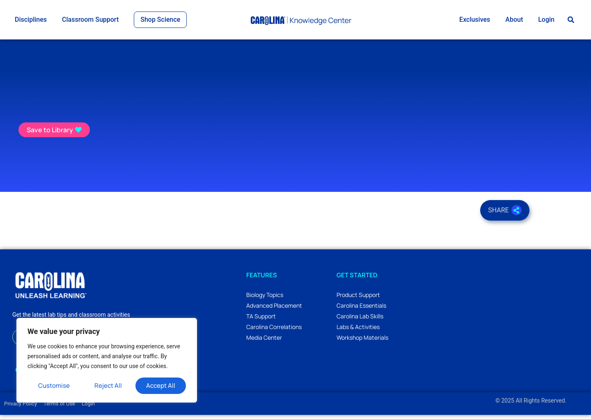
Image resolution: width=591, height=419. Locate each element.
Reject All (108, 385)
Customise (54, 385)
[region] (106, 360)
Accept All (160, 385)
